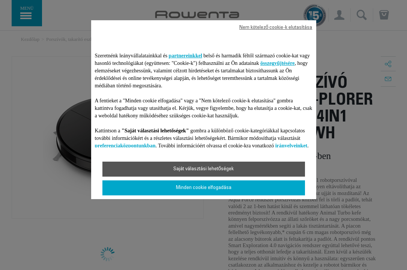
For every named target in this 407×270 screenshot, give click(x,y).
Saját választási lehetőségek (203, 169)
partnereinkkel (185, 55)
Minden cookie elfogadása (203, 187)
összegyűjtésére (277, 63)
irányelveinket (291, 145)
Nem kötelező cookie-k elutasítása (275, 27)
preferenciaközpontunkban (125, 145)
